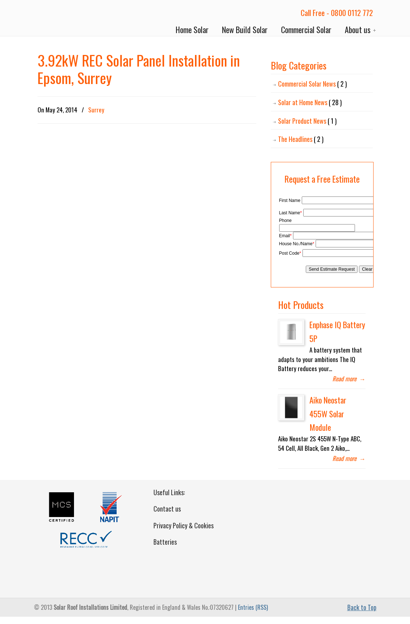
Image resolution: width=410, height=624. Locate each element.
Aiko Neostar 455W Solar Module (327, 413)
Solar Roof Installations (67, 18)
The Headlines (301, 139)
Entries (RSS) (253, 607)
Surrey (96, 109)
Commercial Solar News (312, 84)
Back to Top (361, 607)
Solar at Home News (310, 102)
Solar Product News (307, 121)
